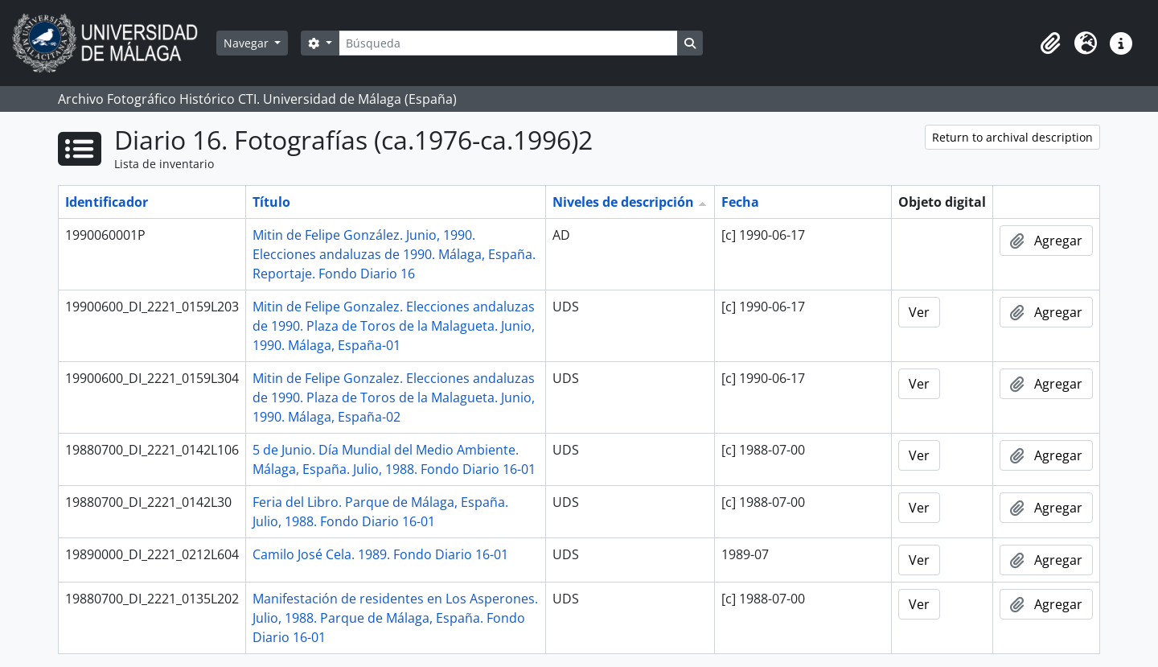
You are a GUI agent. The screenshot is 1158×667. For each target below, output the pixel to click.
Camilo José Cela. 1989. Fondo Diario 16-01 (380, 554)
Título (271, 202)
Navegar (248, 43)
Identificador (106, 202)
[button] (1050, 43)
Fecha (740, 202)
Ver (919, 312)
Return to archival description (1012, 137)
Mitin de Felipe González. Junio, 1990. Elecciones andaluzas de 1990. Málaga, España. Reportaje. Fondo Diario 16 (394, 254)
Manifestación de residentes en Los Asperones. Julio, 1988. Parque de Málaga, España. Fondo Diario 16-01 (395, 618)
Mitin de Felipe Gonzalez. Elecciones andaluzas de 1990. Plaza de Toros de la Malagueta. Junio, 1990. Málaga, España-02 (394, 397)
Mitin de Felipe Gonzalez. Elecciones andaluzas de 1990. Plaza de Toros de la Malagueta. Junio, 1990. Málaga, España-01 (394, 326)
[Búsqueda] (508, 43)
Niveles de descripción (623, 202)
